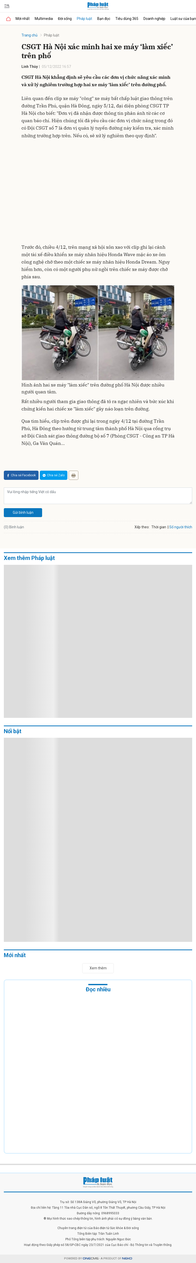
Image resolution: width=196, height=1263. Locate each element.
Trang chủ (29, 35)
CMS (91, 1258)
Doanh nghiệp (154, 19)
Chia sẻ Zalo (54, 475)
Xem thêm (98, 968)
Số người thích (180, 527)
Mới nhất (23, 19)
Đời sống (65, 19)
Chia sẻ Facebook (21, 475)
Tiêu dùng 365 (126, 19)
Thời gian (158, 527)
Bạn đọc (103, 19)
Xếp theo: (142, 527)
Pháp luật (84, 19)
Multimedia (44, 19)
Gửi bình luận (23, 512)
